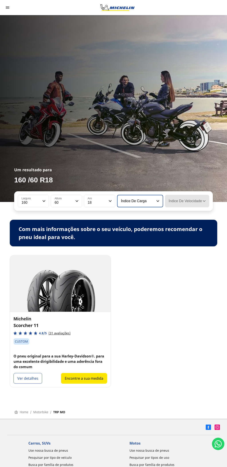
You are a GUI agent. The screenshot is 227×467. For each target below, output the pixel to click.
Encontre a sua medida (84, 378)
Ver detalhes (27, 378)
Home (21, 412)
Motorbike (40, 412)
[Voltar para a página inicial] (117, 8)
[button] (43, 201)
